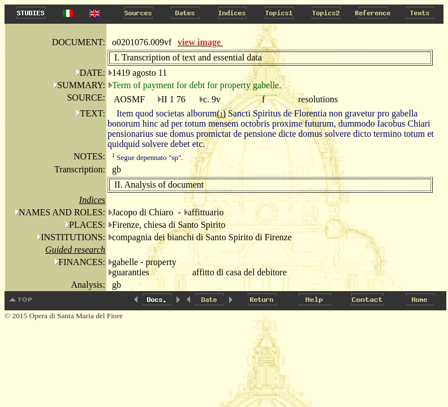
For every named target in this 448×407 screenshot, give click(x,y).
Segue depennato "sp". (147, 157)
